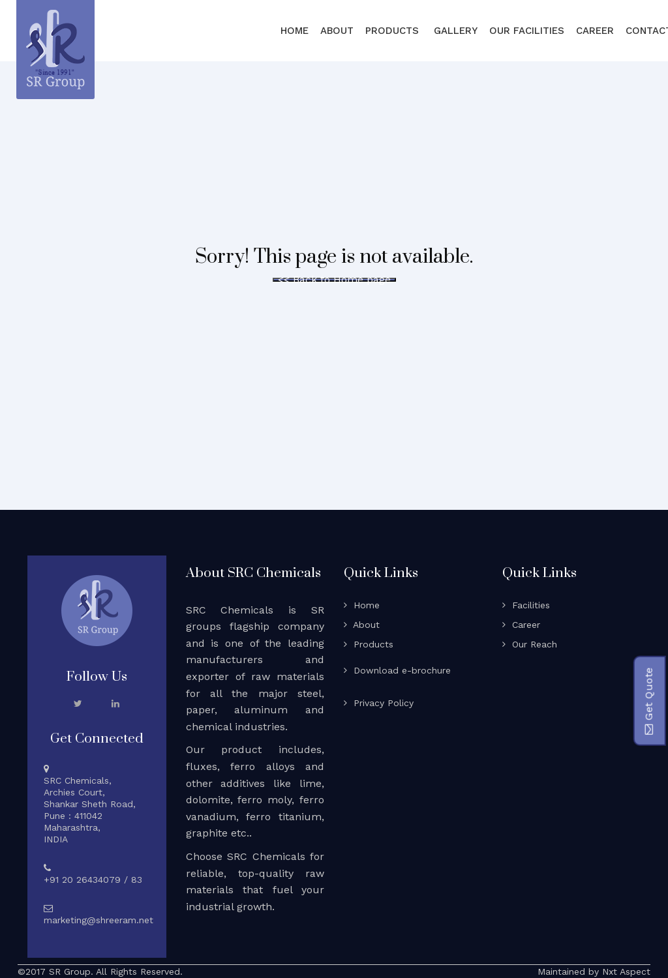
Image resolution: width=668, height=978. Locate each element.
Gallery (456, 31)
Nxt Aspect (626, 971)
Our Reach (529, 644)
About (337, 31)
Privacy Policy (379, 703)
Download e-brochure (397, 670)
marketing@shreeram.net (98, 920)
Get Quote (648, 701)
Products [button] (393, 31)
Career (595, 31)
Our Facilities (526, 31)
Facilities (526, 605)
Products (368, 644)
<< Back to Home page (334, 280)
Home (295, 31)
